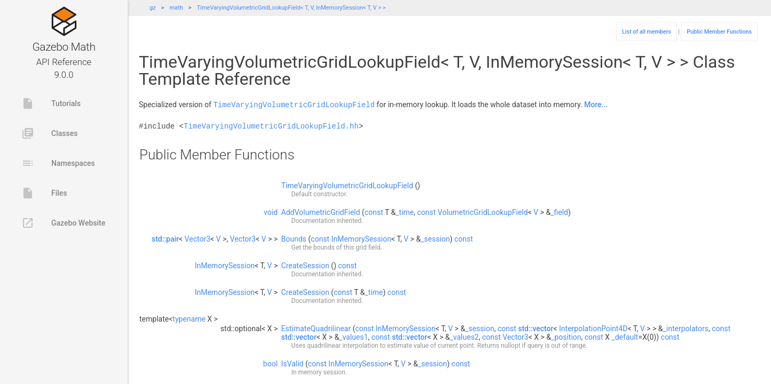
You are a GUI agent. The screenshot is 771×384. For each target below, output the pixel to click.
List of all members (646, 31)
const (374, 211)
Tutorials (51, 103)
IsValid (292, 363)
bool (270, 363)
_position (566, 336)
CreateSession (305, 265)
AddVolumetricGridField (320, 211)
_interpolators (686, 328)
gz (153, 7)
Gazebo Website (63, 223)
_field (559, 211)
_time (405, 211)
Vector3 (197, 238)
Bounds (293, 238)
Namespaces (58, 163)
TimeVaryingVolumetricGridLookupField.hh (271, 126)
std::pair (165, 238)
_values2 (464, 336)
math (176, 7)
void (271, 211)
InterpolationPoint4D (593, 328)
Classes (49, 133)
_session (435, 238)
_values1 (353, 336)
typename (189, 318)
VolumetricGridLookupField (483, 211)
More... (596, 104)
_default (624, 336)
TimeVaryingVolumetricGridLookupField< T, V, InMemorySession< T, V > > (290, 7)
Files (44, 193)
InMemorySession (361, 238)
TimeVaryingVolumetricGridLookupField (293, 104)
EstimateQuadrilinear (316, 328)
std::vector (535, 328)
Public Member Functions (719, 31)
